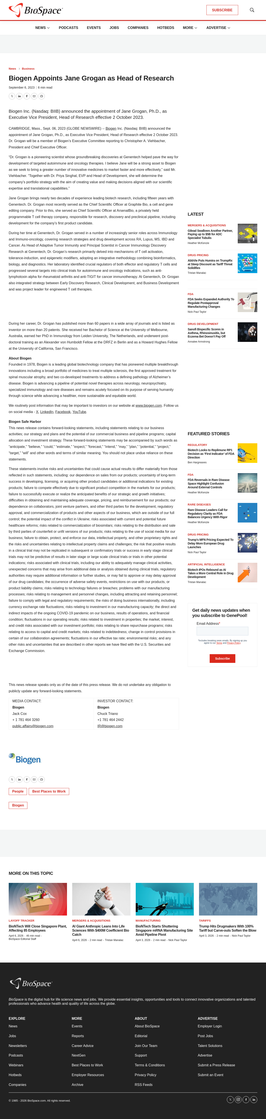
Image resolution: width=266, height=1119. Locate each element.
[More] (48, 28)
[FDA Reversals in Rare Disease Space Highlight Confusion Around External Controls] (247, 483)
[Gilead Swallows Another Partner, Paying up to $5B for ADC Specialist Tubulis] (247, 233)
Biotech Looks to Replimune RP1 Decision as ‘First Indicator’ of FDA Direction (211, 453)
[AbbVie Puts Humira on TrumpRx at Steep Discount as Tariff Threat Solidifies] (247, 263)
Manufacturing (148, 920)
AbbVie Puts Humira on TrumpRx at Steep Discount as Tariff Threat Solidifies (210, 264)
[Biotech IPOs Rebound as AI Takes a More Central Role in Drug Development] (247, 572)
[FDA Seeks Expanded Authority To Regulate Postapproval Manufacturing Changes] (247, 302)
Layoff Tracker (21, 920)
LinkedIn (47, 412)
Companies (138, 28)
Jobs (114, 28)
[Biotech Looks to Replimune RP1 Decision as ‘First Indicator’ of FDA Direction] (247, 453)
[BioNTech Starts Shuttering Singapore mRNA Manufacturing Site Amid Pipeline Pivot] (165, 899)
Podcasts (68, 28)
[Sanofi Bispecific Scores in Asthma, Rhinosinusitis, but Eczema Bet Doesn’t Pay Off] (247, 332)
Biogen (110, 128)
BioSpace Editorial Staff (22, 939)
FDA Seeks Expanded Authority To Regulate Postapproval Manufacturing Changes (211, 302)
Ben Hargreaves (197, 462)
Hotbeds (165, 28)
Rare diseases (199, 504)
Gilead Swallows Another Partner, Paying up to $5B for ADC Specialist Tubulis (210, 234)
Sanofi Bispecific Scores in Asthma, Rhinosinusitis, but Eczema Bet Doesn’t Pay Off (207, 333)
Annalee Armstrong (199, 341)
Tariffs (205, 920)
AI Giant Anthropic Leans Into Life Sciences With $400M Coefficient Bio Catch (100, 930)
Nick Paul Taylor (197, 311)
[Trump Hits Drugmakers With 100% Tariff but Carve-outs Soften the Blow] (228, 899)
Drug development (203, 324)
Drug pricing (198, 255)
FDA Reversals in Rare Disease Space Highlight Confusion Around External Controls (208, 483)
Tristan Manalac (197, 272)
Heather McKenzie (198, 243)
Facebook (62, 412)
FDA (191, 294)
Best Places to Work (49, 791)
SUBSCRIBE (222, 10)
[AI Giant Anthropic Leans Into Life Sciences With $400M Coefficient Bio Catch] (101, 899)
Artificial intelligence (206, 564)
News (40, 28)
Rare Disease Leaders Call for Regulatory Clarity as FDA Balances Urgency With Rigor (208, 513)
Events (94, 28)
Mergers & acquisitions (207, 225)
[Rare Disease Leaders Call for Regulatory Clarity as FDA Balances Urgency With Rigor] (247, 513)
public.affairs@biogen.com (33, 726)
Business (28, 68)
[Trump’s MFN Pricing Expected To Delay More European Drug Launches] (247, 543)
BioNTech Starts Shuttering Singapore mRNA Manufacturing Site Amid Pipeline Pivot (164, 930)
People (17, 791)
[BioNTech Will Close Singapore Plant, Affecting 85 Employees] (38, 899)
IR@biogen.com (109, 726)
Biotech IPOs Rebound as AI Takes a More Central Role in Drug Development (210, 573)
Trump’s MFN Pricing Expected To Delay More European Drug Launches (210, 543)
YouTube (79, 412)
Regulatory (197, 445)
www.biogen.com (149, 405)
